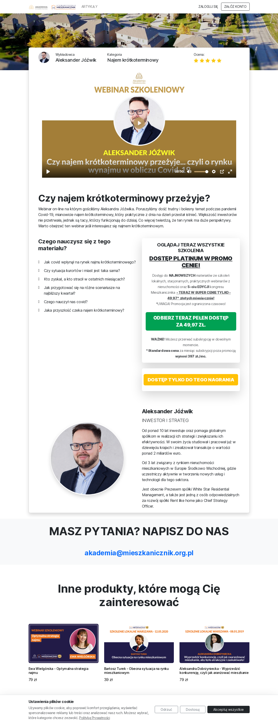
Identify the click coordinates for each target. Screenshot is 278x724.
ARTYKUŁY (89, 7)
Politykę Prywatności (94, 718)
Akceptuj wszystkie (228, 709)
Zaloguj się (208, 7)
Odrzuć (166, 709)
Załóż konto (235, 7)
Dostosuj (193, 709)
